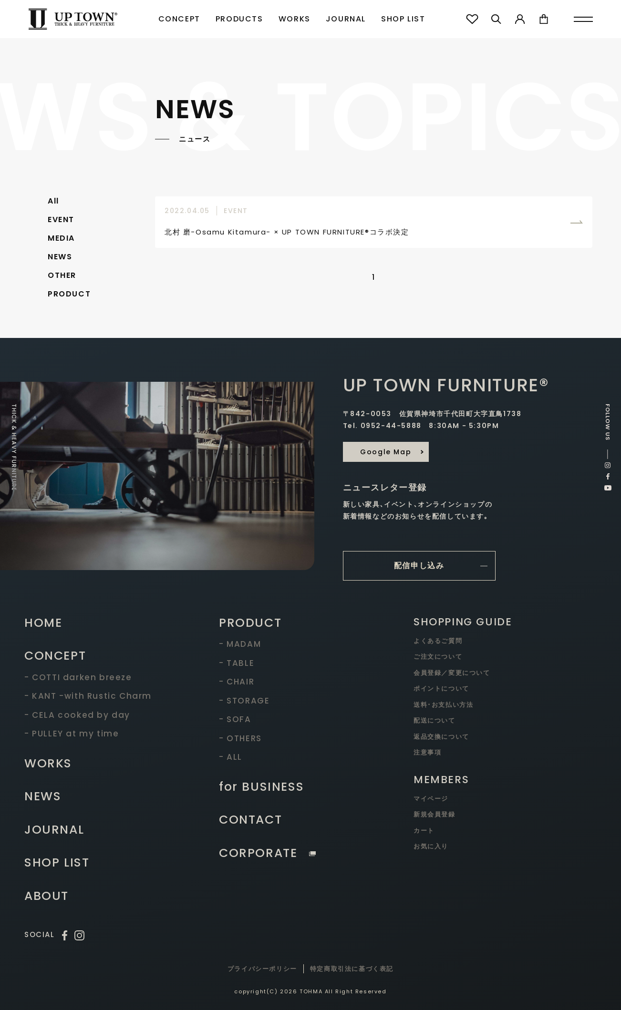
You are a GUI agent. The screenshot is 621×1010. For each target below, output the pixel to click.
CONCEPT (179, 18)
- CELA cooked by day (77, 715)
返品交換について (441, 736)
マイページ (431, 798)
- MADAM (240, 644)
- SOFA (235, 719)
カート (424, 830)
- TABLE (236, 663)
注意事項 (427, 752)
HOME (43, 622)
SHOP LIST (403, 18)
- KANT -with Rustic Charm (88, 696)
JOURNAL (346, 18)
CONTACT (250, 819)
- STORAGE (244, 700)
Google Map (385, 452)
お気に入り (431, 846)
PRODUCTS (239, 18)
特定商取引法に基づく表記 (351, 968)
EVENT (61, 219)
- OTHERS (240, 738)
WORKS (294, 18)
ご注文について (438, 656)
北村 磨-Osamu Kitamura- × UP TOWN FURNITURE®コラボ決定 (287, 232)
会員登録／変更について (452, 672)
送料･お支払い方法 (443, 704)
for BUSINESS (261, 786)
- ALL (230, 757)
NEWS (60, 256)
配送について (434, 720)
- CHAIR (236, 681)
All (53, 200)
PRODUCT (69, 293)
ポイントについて (441, 688)
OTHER (62, 275)
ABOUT (46, 896)
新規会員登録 (434, 814)
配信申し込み (419, 565)
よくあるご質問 (438, 640)
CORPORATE (267, 853)
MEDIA (61, 238)
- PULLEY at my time (71, 733)
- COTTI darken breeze (78, 677)
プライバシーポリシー (262, 968)
